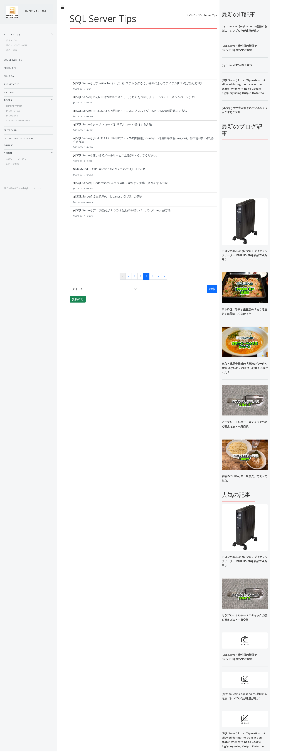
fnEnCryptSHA (14, 106)
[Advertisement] (164, 54)
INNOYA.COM (35, 11)
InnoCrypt (12, 116)
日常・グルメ (12, 40)
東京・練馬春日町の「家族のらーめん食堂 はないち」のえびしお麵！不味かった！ (245, 368)
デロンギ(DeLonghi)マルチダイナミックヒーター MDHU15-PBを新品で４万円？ (245, 561)
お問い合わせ (12, 163)
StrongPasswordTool (19, 120)
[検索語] (173, 289)
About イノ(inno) (16, 159)
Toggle (62, 7)
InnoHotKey (13, 111)
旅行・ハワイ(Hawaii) (17, 45)
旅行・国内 (11, 50)
